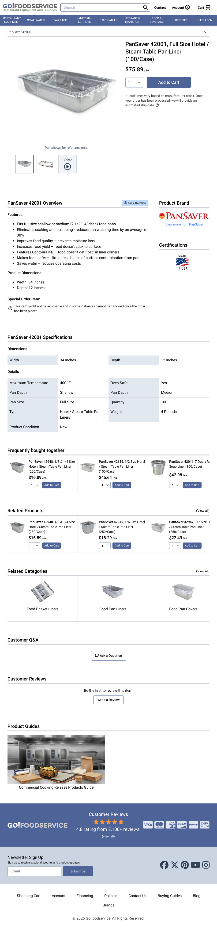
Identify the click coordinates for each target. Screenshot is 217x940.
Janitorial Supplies (84, 20)
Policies (110, 896)
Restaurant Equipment (12, 20)
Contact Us (137, 896)
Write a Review (108, 700)
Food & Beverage (157, 20)
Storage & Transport (133, 20)
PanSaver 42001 (19, 32)
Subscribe (78, 871)
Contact (160, 7)
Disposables (108, 20)
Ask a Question (135, 203)
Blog (196, 896)
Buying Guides (170, 896)
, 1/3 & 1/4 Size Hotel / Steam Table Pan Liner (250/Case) (52, 466)
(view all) (108, 836)
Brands (108, 905)
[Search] (101, 7)
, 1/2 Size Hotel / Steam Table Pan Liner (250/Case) (192, 527)
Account (58, 896)
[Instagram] (206, 865)
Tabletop (60, 20)
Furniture (180, 20)
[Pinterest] (185, 865)
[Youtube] (195, 865)
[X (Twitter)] (174, 865)
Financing (85, 896)
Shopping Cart (29, 896)
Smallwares (36, 20)
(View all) (203, 510)
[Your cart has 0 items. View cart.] (204, 7)
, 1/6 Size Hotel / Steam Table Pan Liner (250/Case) (122, 527)
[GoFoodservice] (30, 7)
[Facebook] (164, 865)
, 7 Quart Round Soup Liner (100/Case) (192, 464)
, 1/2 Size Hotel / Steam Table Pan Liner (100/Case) (122, 466)
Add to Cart (168, 82)
